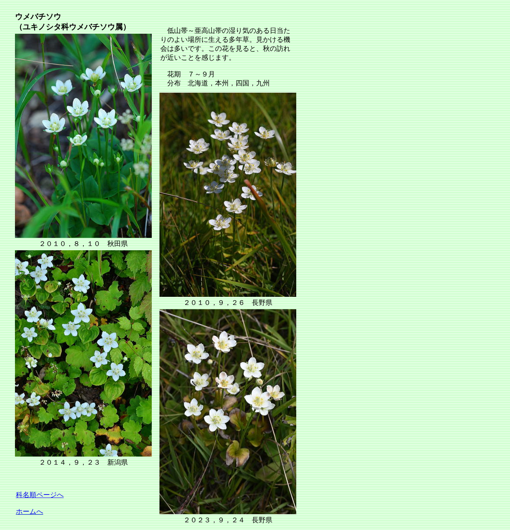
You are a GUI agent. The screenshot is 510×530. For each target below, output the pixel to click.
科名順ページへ (40, 494)
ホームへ (29, 511)
